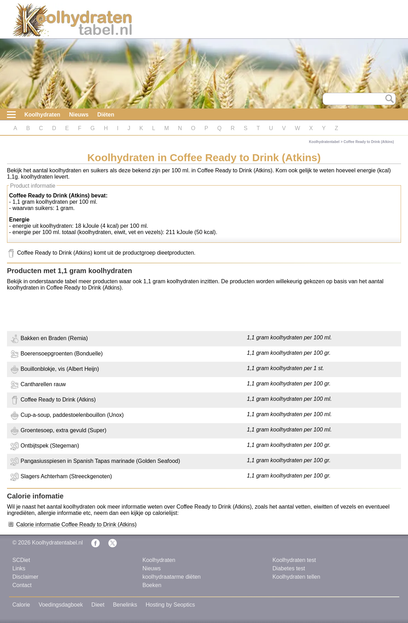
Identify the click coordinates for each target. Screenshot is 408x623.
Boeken (152, 585)
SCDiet (21, 560)
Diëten (105, 115)
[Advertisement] (204, 312)
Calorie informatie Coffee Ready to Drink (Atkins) (76, 524)
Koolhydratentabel (324, 142)
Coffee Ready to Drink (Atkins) (369, 142)
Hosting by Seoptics (170, 605)
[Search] (359, 99)
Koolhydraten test (294, 560)
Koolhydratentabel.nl (57, 543)
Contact (22, 585)
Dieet (97, 605)
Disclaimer (26, 577)
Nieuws (78, 115)
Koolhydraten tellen (296, 577)
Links (19, 568)
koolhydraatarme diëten (172, 577)
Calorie (21, 605)
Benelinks (125, 605)
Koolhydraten (42, 115)
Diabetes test (288, 568)
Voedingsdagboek (61, 605)
